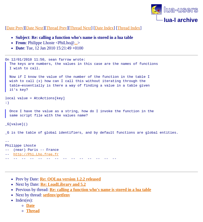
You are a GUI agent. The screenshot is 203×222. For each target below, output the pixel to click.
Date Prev (15, 28)
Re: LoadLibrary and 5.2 (63, 184)
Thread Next (80, 28)
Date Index (104, 28)
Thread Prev (56, 28)
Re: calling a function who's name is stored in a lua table (100, 189)
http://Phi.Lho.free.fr (36, 154)
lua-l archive (181, 20)
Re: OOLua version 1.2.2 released (70, 179)
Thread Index (128, 28)
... (75, 42)
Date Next (34, 28)
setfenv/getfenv (56, 195)
